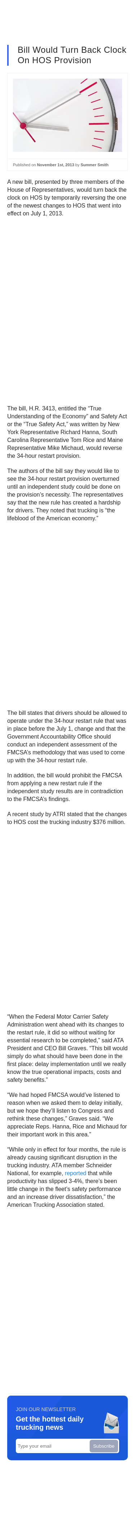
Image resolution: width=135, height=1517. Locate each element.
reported (75, 1173)
